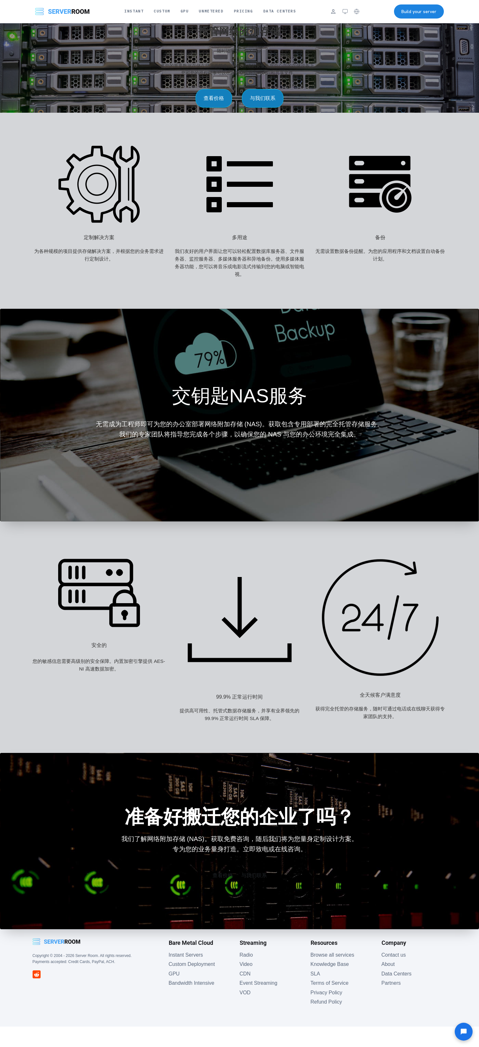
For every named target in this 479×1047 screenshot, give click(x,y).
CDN (245, 994)
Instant (133, 11)
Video (246, 985)
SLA (315, 994)
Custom (162, 11)
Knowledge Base (329, 985)
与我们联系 (273, 108)
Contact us (394, 975)
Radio (246, 975)
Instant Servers (185, 975)
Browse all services (332, 975)
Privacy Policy (326, 1013)
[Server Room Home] (62, 11)
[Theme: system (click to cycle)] (345, 11)
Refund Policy (326, 1023)
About (388, 985)
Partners (391, 1003)
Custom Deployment (192, 985)
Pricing (243, 11)
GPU (185, 11)
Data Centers (279, 11)
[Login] (333, 11)
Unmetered (211, 11)
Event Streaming (258, 1003)
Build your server (419, 11)
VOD (245, 1013)
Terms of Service (329, 1003)
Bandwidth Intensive (191, 1003)
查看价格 (203, 108)
